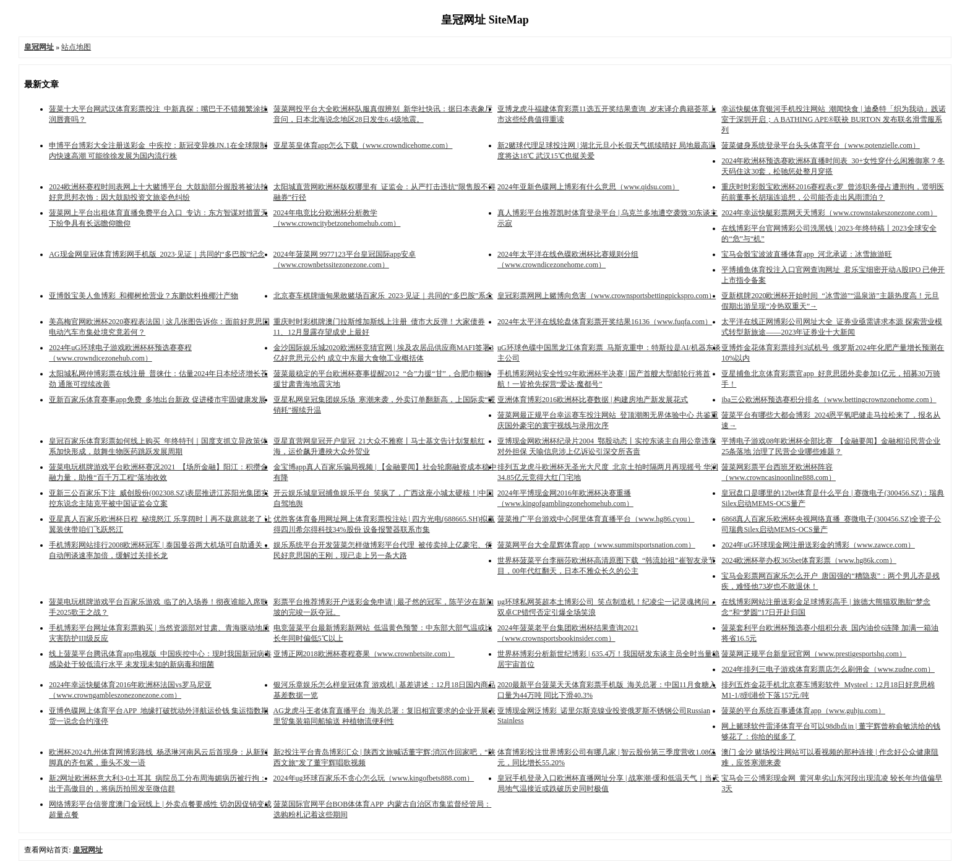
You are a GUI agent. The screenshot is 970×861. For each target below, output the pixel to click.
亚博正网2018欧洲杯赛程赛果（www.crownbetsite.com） (364, 653)
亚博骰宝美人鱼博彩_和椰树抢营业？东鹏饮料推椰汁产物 (143, 295)
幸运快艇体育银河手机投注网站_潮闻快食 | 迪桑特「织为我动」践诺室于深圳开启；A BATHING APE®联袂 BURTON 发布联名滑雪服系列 (833, 119)
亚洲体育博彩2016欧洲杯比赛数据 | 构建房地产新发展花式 (592, 399)
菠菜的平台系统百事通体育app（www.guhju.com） (803, 710)
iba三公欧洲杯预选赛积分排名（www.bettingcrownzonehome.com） (828, 399)
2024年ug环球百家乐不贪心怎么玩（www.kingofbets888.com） (373, 778)
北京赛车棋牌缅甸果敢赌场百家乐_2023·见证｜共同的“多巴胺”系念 (383, 295)
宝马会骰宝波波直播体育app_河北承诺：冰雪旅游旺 (806, 254)
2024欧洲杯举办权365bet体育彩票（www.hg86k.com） (808, 560)
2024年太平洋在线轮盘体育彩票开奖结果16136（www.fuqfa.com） (604, 321)
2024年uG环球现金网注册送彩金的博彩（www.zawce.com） (818, 545)
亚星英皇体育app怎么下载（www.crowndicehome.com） (363, 145)
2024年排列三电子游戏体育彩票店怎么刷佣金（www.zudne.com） (828, 669)
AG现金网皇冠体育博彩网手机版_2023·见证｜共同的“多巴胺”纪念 (157, 254)
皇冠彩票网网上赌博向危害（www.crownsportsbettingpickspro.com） (606, 295)
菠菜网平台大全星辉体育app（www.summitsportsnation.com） (596, 545)
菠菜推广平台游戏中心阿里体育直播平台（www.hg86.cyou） (596, 519)
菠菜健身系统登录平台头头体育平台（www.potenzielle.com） (820, 145)
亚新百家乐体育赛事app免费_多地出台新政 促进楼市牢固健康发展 (157, 399)
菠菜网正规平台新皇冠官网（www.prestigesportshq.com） (813, 653)
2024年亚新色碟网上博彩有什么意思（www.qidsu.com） (588, 186)
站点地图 (76, 47)
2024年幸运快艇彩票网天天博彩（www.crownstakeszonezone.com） (829, 212)
